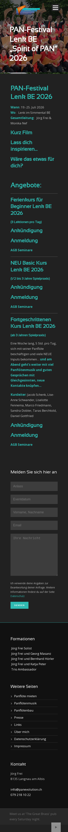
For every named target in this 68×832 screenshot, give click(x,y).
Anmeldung (24, 241)
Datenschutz (18, 603)
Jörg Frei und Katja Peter (28, 671)
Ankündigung (26, 231)
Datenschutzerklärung (30, 746)
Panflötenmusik (25, 710)
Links (18, 732)
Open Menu (55, 7)
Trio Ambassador (23, 677)
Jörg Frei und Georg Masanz (31, 661)
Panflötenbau (24, 718)
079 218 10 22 (21, 802)
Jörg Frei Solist (21, 655)
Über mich (21, 739)
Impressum (22, 753)
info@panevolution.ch (26, 797)
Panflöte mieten (25, 703)
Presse (18, 725)
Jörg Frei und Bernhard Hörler (32, 666)
